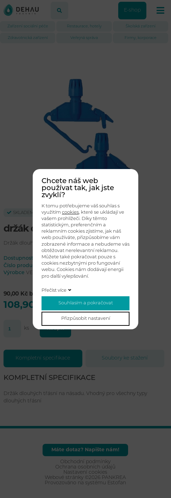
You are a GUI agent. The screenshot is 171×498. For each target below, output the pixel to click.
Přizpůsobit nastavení (85, 318)
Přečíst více (54, 290)
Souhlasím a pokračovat (85, 303)
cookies (70, 212)
